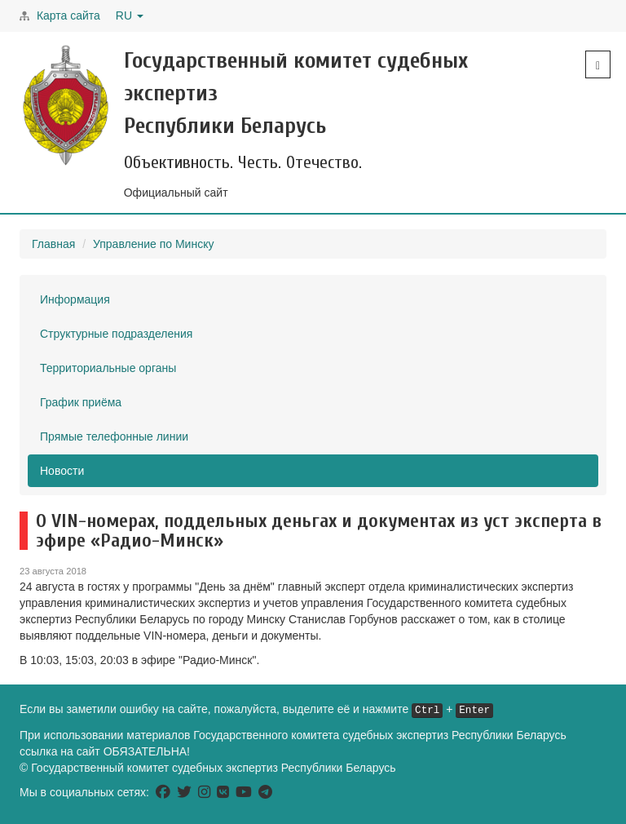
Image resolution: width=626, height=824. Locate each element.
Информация (75, 299)
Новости (62, 470)
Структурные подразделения (116, 333)
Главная (53, 243)
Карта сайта (68, 15)
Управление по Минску (153, 243)
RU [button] (129, 15)
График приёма (80, 402)
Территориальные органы (108, 367)
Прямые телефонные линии (114, 436)
